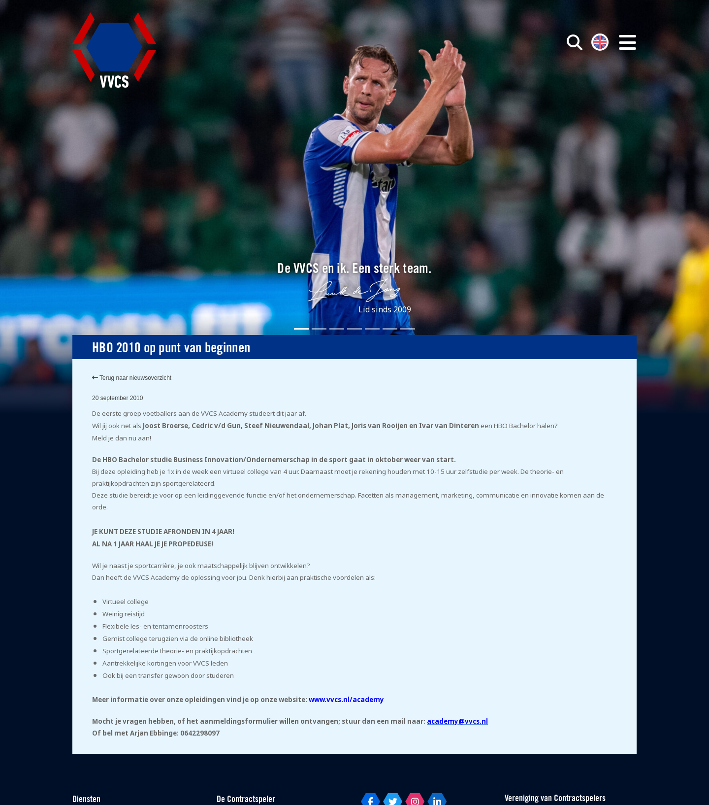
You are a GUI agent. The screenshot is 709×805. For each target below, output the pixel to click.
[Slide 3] (336, 329)
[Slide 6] (390, 329)
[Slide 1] (301, 329)
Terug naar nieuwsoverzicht (131, 377)
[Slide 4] (354, 329)
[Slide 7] (407, 329)
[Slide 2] (319, 329)
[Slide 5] (372, 329)
